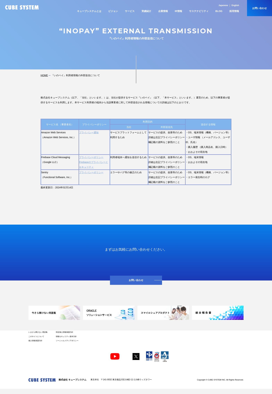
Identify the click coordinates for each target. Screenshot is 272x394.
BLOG (218, 11)
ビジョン (113, 11)
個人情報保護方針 (35, 341)
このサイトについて (36, 336)
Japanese (223, 5)
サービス (130, 11)
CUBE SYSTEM (22, 7)
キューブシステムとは (89, 11)
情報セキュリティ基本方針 (66, 336)
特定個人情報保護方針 (64, 332)
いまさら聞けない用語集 (38, 332)
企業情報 (163, 11)
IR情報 (178, 11)
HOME (44, 75)
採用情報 (234, 11)
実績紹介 (146, 11)
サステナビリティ (199, 11)
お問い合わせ (259, 8)
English (235, 5)
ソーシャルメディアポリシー (67, 341)
